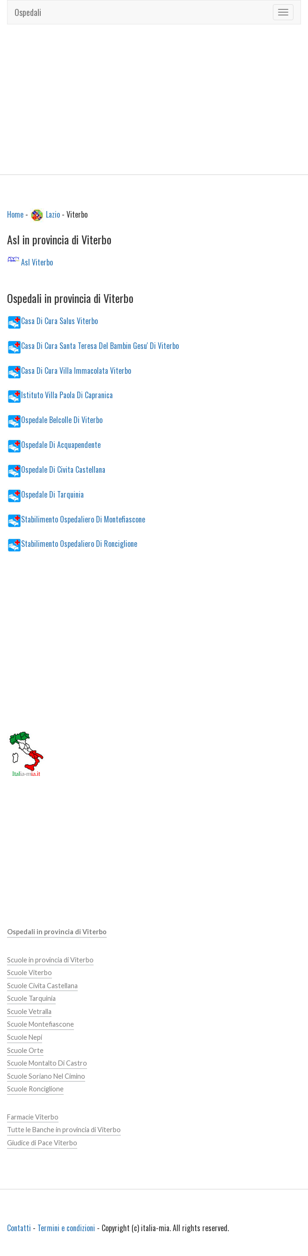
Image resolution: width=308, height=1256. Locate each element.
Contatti (19, 1227)
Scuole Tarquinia (31, 998)
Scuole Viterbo (29, 972)
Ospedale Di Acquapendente (61, 444)
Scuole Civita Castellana (42, 986)
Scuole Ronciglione (35, 1089)
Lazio (53, 213)
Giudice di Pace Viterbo (42, 1143)
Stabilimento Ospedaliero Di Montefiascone (83, 518)
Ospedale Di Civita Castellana (63, 469)
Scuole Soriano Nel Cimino (46, 1076)
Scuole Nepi (24, 1037)
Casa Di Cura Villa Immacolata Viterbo (76, 370)
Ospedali (28, 12)
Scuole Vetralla (29, 1011)
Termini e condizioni (66, 1227)
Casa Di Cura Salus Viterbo (59, 320)
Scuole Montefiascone (40, 1024)
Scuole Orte (25, 1050)
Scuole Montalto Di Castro (47, 1063)
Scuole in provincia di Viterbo (50, 960)
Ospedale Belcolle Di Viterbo (62, 419)
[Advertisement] (154, 99)
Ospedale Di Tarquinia (52, 493)
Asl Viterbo (37, 262)
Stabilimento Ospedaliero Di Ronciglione (79, 543)
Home (15, 213)
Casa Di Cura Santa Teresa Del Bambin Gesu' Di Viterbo (100, 345)
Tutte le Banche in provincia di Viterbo (64, 1130)
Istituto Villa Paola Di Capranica (67, 395)
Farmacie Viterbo (33, 1117)
